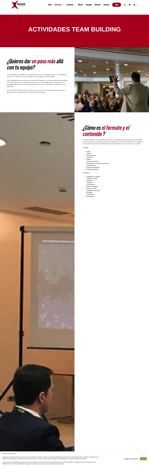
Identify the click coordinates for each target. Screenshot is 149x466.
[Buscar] (125, 4)
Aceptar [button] (143, 458)
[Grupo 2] (18, 1)
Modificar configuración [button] (131, 458)
